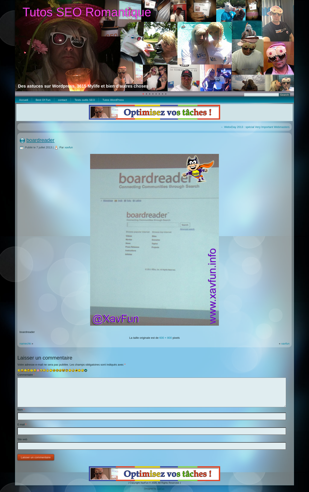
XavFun (160, 488)
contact (62, 100)
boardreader (40, 140)
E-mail (21, 424)
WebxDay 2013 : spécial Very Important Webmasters (255, 127)
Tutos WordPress (113, 100)
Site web (22, 439)
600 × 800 (165, 337)
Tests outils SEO (84, 100)
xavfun (69, 147)
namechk (25, 343)
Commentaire (26, 374)
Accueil (23, 100)
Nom (20, 409)
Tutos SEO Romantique (87, 12)
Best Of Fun (43, 100)
